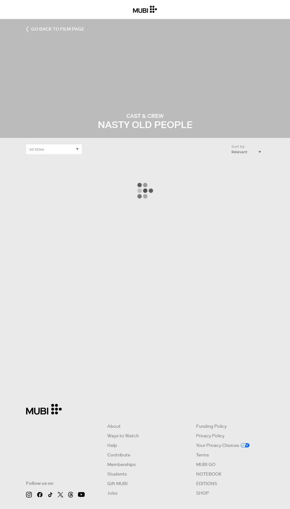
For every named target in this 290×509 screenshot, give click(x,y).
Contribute (118, 455)
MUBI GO (206, 464)
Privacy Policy (210, 436)
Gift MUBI (117, 483)
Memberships (121, 464)
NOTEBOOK (209, 474)
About (114, 426)
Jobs (112, 493)
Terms (202, 455)
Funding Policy (211, 426)
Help (112, 445)
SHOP (202, 493)
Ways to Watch (123, 436)
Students (117, 474)
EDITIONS (206, 483)
